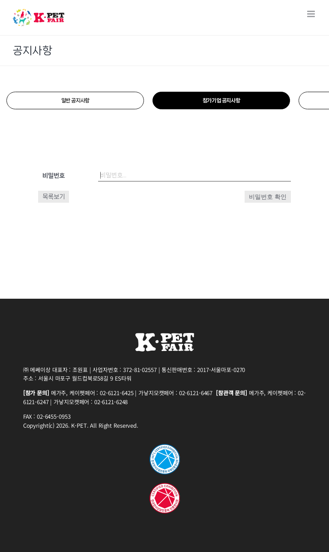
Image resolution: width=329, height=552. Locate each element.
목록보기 (53, 196)
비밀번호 (53, 175)
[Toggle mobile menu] (311, 13)
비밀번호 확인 (268, 196)
